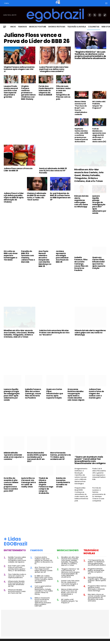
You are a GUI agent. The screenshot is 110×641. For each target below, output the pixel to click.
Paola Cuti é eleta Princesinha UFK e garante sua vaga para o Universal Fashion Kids (99, 474)
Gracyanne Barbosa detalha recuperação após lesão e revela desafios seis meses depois (76, 394)
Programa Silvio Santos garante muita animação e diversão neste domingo (97, 588)
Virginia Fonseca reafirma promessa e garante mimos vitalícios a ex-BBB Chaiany (28, 92)
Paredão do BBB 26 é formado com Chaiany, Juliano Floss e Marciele (28, 256)
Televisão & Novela (76, 26)
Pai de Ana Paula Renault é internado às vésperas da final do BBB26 (46, 90)
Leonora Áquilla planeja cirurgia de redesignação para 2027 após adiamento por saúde (99, 204)
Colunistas (93, 26)
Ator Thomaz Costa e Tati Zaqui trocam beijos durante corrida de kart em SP (43, 569)
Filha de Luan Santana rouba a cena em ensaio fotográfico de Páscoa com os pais (63, 92)
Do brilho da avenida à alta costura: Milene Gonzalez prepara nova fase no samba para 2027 (11, 484)
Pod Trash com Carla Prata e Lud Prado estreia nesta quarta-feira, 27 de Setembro (17, 568)
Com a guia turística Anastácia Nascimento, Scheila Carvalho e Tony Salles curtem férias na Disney (44, 590)
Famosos (22, 26)
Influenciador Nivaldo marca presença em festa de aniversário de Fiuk (16, 583)
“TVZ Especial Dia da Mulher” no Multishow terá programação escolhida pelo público (97, 562)
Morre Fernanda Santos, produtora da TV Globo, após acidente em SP (60, 456)
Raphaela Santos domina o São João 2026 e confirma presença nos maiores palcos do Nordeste (81, 135)
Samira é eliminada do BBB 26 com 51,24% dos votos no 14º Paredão (53, 170)
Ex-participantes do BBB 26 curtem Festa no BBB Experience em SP (60, 196)
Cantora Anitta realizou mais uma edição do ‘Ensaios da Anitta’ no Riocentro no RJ (44, 560)
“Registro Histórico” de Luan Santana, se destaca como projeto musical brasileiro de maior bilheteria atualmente (90, 55)
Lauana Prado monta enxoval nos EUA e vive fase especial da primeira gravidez (11, 91)
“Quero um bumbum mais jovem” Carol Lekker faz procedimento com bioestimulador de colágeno (90, 460)
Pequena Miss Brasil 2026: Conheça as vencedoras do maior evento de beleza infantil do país (81, 494)
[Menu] (4, 26)
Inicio (13, 26)
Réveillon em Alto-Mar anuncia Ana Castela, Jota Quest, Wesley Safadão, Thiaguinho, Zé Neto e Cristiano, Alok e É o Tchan (88, 175)
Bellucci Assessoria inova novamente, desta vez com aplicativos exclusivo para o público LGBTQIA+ (43, 602)
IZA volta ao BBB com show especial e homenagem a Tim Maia (11, 255)
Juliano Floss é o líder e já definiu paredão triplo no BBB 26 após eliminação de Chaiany (14, 197)
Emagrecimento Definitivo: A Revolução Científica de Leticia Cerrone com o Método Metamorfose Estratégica (81, 476)
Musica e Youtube (37, 26)
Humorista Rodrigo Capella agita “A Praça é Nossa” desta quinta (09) (97, 579)
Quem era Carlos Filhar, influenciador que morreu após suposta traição (98, 262)
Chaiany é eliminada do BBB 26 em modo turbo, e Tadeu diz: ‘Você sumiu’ (36, 196)
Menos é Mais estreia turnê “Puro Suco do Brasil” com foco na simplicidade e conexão (81, 108)
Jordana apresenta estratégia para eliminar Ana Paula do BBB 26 (62, 256)
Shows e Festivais (56, 26)
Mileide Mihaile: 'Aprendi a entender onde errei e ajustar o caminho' (14, 456)
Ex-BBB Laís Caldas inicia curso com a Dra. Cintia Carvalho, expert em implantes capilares (44, 579)
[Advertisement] (37, 118)
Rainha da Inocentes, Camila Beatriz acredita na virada (63, 482)
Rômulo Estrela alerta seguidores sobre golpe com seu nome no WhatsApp (81, 201)
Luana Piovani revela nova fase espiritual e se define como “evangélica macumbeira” (53, 69)
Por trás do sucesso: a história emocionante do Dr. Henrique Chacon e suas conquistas (99, 494)
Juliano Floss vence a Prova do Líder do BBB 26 (37, 38)
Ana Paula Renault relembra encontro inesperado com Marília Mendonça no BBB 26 (45, 258)
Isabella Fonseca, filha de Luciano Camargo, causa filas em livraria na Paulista (81, 263)
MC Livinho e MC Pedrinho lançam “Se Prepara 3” (99, 105)
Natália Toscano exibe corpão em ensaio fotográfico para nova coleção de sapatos (17, 559)
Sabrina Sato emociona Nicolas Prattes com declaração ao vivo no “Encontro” (54, 332)
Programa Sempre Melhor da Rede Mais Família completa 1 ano (96, 571)
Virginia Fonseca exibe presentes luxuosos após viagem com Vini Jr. (19, 69)
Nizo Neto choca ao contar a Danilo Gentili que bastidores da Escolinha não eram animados (96, 598)
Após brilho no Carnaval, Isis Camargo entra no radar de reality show (28, 482)
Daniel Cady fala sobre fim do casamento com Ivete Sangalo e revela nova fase (70, 583)
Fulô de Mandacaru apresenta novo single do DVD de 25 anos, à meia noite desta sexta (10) (99, 135)
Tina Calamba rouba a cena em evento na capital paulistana (17, 575)
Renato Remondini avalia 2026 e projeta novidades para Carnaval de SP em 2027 (37, 457)
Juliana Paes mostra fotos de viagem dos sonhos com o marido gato (96, 393)
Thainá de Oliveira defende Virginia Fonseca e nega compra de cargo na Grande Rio (46, 485)
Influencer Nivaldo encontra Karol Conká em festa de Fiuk (16, 591)
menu (6, 3)
